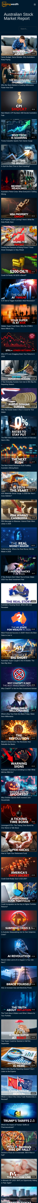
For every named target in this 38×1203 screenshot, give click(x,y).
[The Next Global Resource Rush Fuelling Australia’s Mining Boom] (19, 466)
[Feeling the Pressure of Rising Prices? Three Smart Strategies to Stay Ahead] (19, 248)
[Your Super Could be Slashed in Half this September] (19, 1042)
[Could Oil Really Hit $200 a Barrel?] (19, 275)
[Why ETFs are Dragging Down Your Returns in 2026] (19, 355)
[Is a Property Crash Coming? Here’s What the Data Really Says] (19, 220)
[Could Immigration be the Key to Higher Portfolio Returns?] (19, 905)
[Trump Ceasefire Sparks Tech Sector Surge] (19, 141)
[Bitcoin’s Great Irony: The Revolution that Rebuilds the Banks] (19, 743)
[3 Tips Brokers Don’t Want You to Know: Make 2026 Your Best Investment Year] (19, 578)
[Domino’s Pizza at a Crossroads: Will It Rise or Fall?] (19, 1153)
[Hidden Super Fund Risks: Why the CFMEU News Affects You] (19, 327)
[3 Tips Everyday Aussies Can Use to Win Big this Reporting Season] (19, 383)
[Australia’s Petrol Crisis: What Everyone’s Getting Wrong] (19, 192)
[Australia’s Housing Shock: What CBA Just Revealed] (19, 606)
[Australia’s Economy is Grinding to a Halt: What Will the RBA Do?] (19, 771)
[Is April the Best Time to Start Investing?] (19, 166)
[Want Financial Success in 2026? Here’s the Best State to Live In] (19, 634)
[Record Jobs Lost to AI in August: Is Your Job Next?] (19, 961)
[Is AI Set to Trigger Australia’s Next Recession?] (19, 301)
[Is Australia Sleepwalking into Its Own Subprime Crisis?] (19, 933)
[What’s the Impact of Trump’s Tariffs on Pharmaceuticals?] (19, 1126)
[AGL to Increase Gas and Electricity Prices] (19, 988)
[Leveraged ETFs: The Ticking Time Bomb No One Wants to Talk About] (19, 826)
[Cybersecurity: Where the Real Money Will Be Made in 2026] (19, 550)
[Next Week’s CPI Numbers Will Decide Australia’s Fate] (19, 114)
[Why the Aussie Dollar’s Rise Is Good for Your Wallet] (19, 411)
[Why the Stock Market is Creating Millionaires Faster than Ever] (19, 86)
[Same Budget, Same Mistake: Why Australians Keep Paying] (19, 58)
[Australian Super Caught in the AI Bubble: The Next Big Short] (19, 661)
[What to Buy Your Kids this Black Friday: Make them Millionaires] (19, 715)
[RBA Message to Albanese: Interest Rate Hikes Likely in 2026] (19, 522)
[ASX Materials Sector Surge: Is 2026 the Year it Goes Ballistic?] (19, 494)
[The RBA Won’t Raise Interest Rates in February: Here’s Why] (19, 438)
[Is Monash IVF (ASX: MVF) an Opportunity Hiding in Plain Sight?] (19, 1181)
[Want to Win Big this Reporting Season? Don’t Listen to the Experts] (19, 1070)
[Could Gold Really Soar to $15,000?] (19, 879)
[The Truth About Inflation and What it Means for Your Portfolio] (19, 1014)
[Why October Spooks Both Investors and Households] (19, 798)
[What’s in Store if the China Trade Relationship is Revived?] (19, 1098)
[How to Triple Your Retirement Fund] (19, 853)
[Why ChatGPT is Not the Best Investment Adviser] (19, 688)
